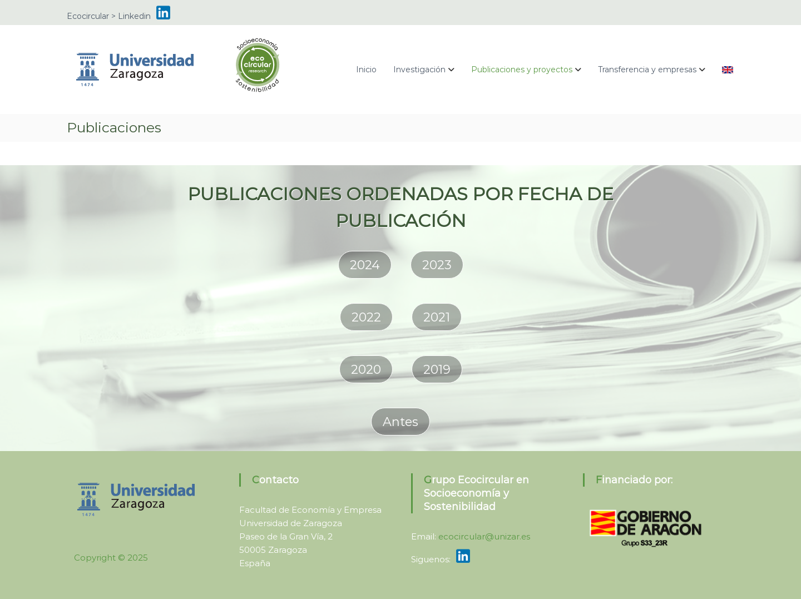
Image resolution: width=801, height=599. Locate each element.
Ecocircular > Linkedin (109, 16)
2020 (366, 369)
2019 (437, 369)
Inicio (366, 70)
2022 (366, 317)
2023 (437, 265)
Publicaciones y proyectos (521, 70)
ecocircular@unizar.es (484, 536)
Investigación (419, 70)
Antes (400, 421)
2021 (436, 317)
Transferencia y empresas (647, 70)
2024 (365, 265)
